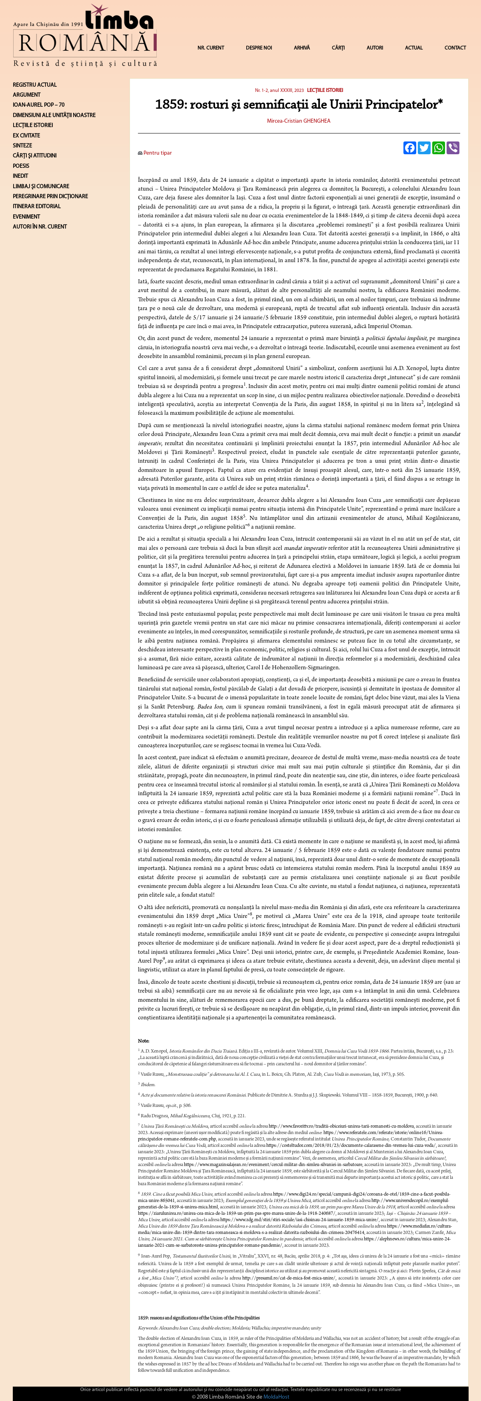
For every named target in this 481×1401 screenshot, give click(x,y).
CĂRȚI (338, 48)
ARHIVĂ (302, 48)
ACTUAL (414, 48)
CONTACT (455, 48)
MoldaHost (276, 1397)
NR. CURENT (211, 48)
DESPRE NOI (259, 48)
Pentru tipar (155, 153)
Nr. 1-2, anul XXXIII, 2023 (279, 90)
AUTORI (375, 48)
